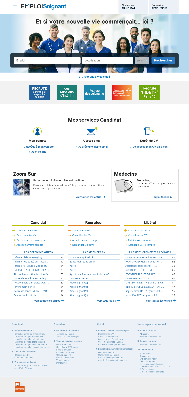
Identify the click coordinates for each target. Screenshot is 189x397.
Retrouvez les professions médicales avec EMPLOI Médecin (30, 366)
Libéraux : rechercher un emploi (113, 330)
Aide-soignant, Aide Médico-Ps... (32, 274)
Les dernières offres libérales (150, 252)
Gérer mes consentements (152, 372)
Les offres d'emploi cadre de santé (29, 342)
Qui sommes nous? (148, 359)
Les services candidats (25, 351)
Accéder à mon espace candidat (112, 344)
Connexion (128, 6)
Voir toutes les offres (47, 301)
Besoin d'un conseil (65, 358)
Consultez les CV (81, 235)
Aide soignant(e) (79, 282)
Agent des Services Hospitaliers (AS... (90, 274)
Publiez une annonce (65, 344)
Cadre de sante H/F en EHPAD (30, 291)
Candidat (38, 222)
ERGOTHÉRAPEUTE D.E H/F (140, 274)
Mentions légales (147, 361)
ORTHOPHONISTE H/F (137, 278)
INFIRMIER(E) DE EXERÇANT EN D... (144, 286)
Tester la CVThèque (65, 334)
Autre (73, 265)
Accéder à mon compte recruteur (113, 360)
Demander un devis (83, 244)
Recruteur (94, 222)
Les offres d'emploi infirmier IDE (28, 336)
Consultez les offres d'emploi (111, 339)
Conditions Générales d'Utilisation (155, 366)
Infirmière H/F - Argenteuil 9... (142, 295)
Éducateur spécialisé (81, 257)
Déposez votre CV (26, 235)
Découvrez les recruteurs (30, 240)
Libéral (150, 222)
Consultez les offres (27, 230)
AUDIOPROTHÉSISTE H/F (138, 270)
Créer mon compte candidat (110, 342)
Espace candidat (148, 330)
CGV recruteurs (147, 369)
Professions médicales (25, 362)
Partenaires (61, 363)
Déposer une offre (106, 352)
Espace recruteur (148, 341)
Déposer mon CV (22, 355)
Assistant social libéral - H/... (141, 265)
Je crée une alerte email (93, 146)
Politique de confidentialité (151, 364)
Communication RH (65, 352)
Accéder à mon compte (150, 336)
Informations (145, 349)
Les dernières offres (38, 252)
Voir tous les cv (106, 301)
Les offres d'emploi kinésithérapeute (30, 344)
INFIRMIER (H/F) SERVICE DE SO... (32, 270)
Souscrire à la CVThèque (67, 336)
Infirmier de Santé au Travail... (31, 261)
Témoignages (62, 360)
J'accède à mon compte (39, 146)
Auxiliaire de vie (79, 278)
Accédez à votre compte (29, 244)
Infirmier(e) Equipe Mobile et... (31, 265)
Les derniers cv (94, 252)
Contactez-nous (147, 356)
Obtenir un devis (63, 355)
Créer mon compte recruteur (111, 358)
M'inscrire (144, 334)
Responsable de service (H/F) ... (31, 282)
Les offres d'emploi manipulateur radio (31, 347)
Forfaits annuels (63, 350)
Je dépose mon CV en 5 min (150, 146)
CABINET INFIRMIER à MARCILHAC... (145, 257)
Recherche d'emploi (24, 330)
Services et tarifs (81, 230)
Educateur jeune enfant (83, 261)
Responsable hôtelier (26, 295)
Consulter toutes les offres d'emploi (30, 334)
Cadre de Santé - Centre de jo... (31, 278)
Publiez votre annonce (140, 240)
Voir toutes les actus (88, 197)
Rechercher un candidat (67, 330)
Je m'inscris (38, 151)
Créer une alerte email (96, 76)
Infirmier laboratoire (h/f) (28, 257)
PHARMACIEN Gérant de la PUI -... (144, 261)
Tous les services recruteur (69, 341)
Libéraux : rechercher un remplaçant (115, 349)
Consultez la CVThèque (67, 347)
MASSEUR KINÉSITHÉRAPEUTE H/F (144, 282)
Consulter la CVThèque (108, 355)
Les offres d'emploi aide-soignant (29, 339)
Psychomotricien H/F (25, 286)
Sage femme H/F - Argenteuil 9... (143, 291)
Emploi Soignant (43, 7)
